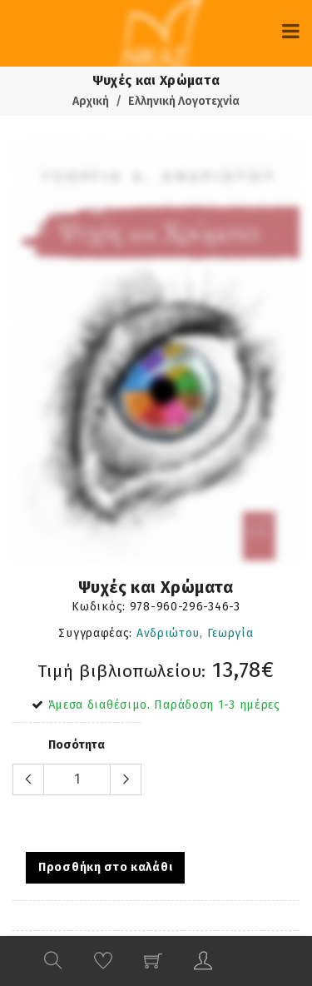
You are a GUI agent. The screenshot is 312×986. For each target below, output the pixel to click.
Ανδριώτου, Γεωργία (195, 633)
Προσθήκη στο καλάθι (105, 867)
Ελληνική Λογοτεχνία (184, 101)
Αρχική (90, 101)
